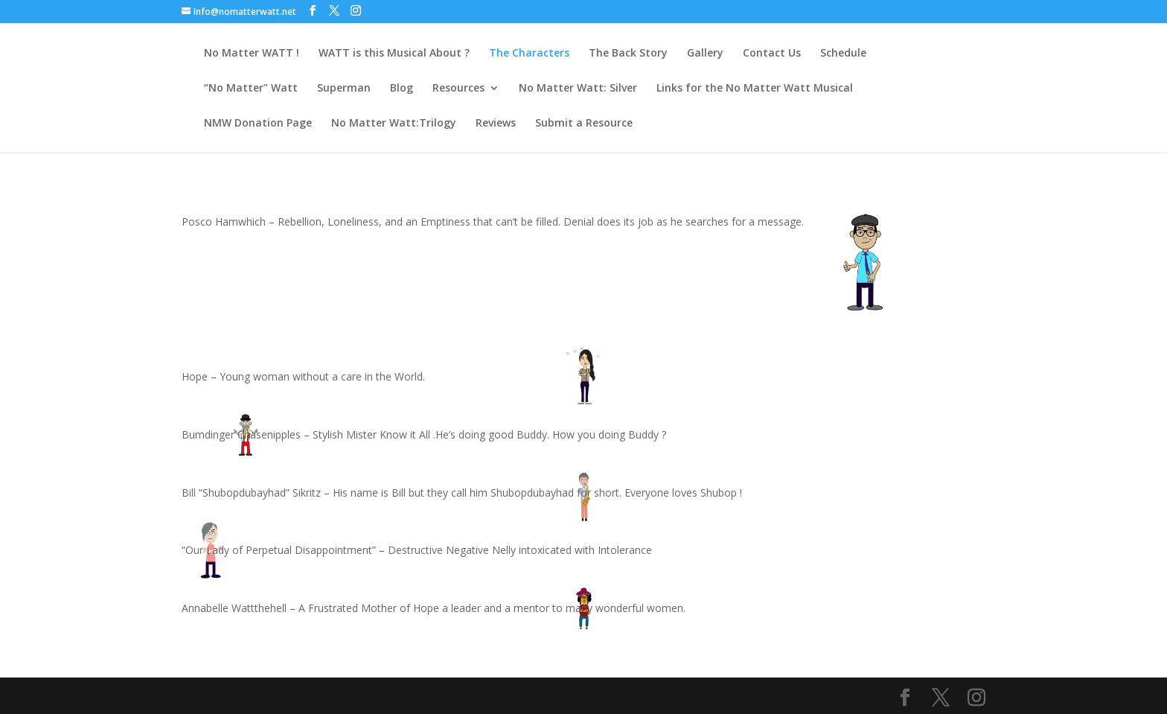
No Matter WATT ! (251, 54)
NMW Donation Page (258, 124)
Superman (344, 89)
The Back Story (628, 54)
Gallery (705, 54)
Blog (401, 89)
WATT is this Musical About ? (394, 54)
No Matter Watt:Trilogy (393, 124)
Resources (458, 89)
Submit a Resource (584, 124)
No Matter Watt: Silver (578, 89)
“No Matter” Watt (251, 89)
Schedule (843, 54)
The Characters (529, 54)
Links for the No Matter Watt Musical (754, 89)
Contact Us (772, 54)
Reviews (496, 124)
